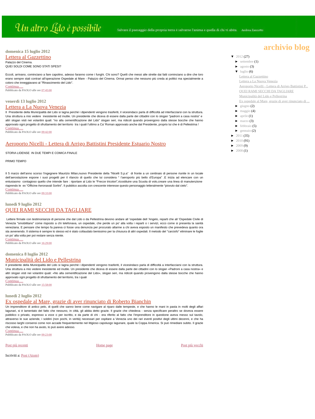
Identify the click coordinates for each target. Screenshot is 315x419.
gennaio (246, 130)
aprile (244, 116)
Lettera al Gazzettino (28, 57)
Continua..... (14, 86)
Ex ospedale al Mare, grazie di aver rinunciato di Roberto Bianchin (78, 301)
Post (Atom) (30, 355)
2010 (240, 140)
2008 (240, 150)
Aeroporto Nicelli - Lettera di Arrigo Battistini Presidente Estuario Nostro (85, 143)
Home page (104, 345)
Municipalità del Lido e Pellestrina (43, 260)
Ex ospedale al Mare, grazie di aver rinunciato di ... (274, 101)
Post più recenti (16, 345)
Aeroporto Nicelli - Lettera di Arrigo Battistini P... (273, 86)
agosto (245, 66)
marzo (245, 121)
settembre (247, 61)
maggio (245, 111)
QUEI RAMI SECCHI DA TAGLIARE (48, 210)
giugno (245, 106)
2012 (240, 56)
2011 (240, 135)
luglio (244, 71)
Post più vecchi (192, 345)
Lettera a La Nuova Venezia (35, 107)
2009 (240, 145)
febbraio (246, 126)
